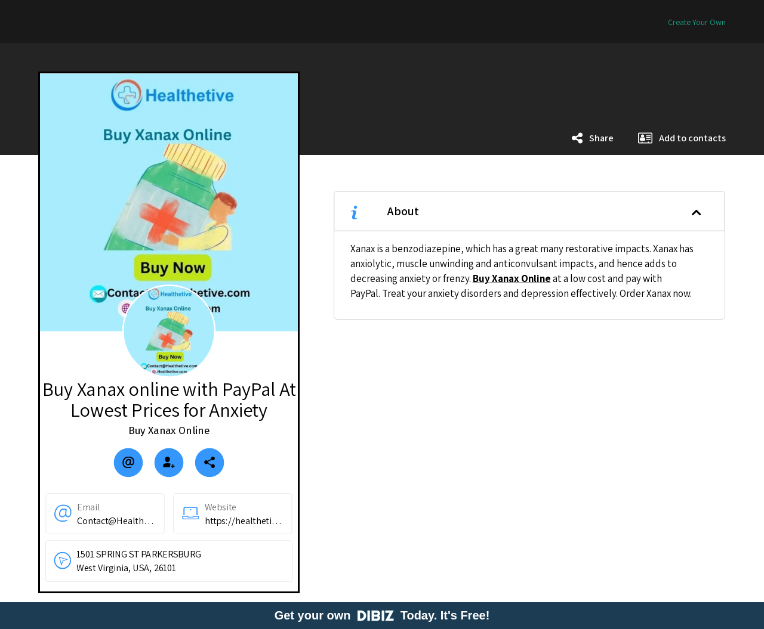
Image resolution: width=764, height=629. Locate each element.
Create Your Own (697, 22)
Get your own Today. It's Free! (382, 615)
